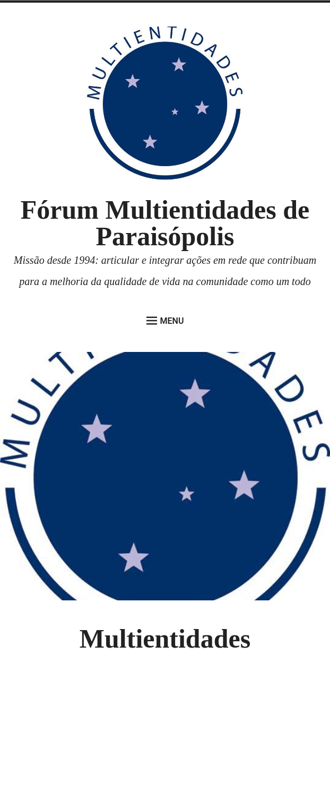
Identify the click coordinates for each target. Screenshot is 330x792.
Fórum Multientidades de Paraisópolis (165, 223)
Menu (165, 320)
